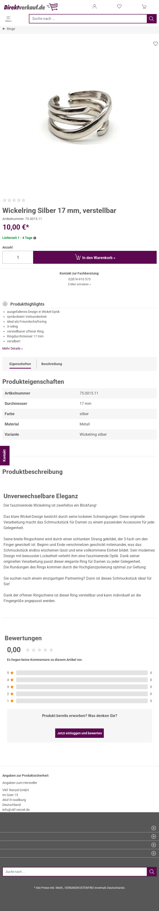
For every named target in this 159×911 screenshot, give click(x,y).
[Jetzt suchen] (88, 18)
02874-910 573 (79, 279)
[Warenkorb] (144, 8)
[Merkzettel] (119, 8)
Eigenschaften (20, 364)
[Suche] (74, 871)
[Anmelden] (94, 8)
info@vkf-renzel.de (16, 810)
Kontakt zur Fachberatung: (79, 273)
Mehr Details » (12, 348)
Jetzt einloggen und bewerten (79, 733)
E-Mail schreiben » (79, 284)
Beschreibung (51, 364)
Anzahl (7, 247)
